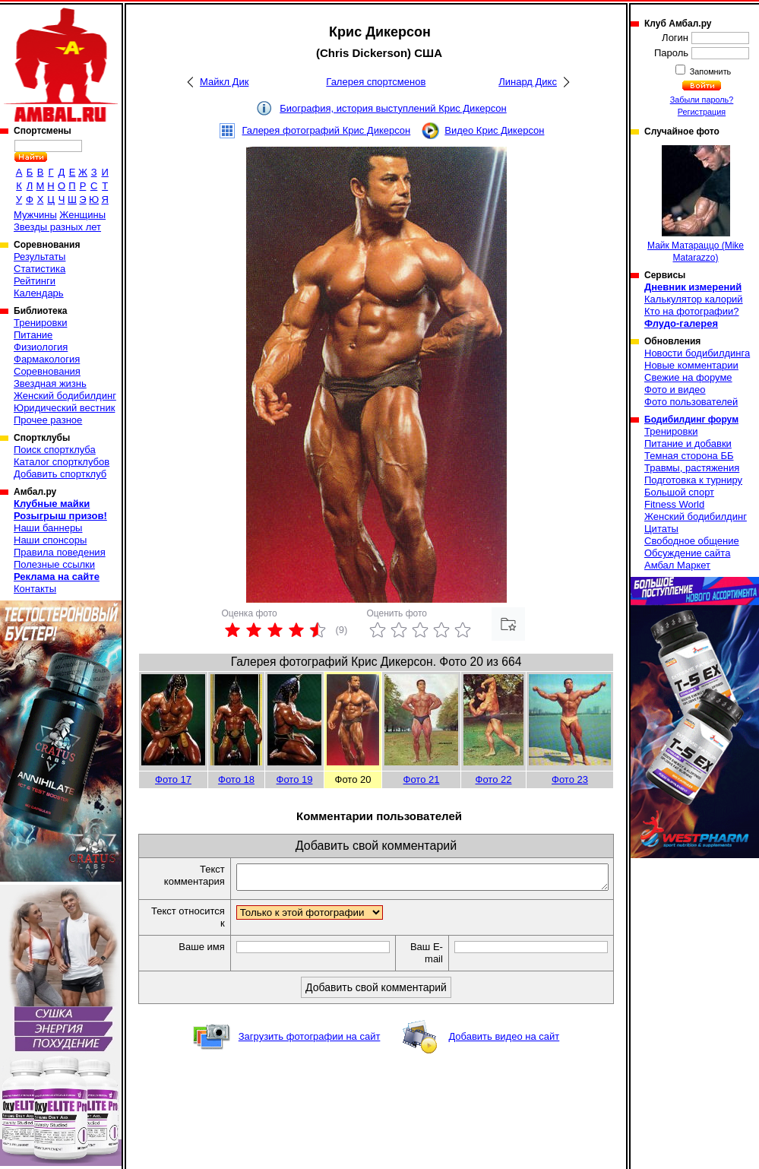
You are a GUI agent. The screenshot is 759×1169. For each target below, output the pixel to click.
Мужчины (35, 214)
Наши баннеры (48, 528)
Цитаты (661, 528)
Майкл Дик (224, 81)
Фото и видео (675, 389)
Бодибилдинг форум (691, 419)
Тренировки (40, 322)
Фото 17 (173, 779)
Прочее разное (48, 420)
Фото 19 (295, 779)
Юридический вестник (64, 407)
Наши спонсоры (50, 540)
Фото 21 (421, 779)
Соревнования (47, 371)
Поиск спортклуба (55, 449)
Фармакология (47, 359)
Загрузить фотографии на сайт (310, 1041)
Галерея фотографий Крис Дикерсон (326, 130)
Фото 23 (570, 779)
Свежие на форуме (688, 377)
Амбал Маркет (677, 565)
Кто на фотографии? (691, 311)
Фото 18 (236, 779)
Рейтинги (34, 281)
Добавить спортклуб (60, 474)
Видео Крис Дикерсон (494, 130)
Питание (33, 335)
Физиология (41, 347)
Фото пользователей (691, 401)
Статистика (39, 268)
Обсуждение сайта (687, 553)
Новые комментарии (691, 365)
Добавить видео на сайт (503, 1041)
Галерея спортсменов (375, 81)
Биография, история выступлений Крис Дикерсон (393, 108)
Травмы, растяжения (691, 468)
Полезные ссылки (54, 564)
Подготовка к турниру (693, 480)
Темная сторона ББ (689, 455)
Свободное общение (691, 540)
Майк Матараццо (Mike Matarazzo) (695, 204)
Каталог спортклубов (61, 461)
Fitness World (674, 504)
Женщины (82, 214)
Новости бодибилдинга (697, 353)
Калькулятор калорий (693, 299)
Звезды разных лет (57, 227)
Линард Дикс (527, 81)
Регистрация (702, 111)
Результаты (39, 256)
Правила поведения (60, 552)
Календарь (39, 293)
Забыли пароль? (702, 99)
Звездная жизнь (50, 383)
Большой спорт (679, 492)
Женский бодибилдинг (65, 395)
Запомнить (710, 71)
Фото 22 (494, 779)
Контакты (35, 588)
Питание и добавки (688, 443)
